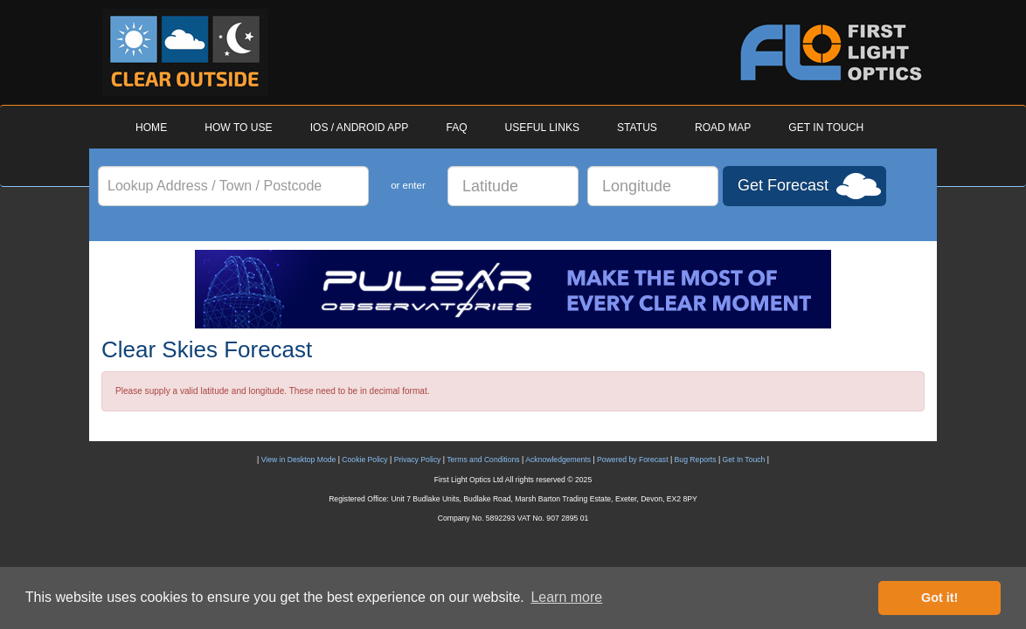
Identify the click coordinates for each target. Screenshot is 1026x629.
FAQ (456, 127)
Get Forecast (783, 185)
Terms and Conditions (483, 459)
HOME (151, 127)
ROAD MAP (723, 127)
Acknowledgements (558, 459)
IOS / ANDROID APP (359, 127)
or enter (408, 185)
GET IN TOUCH (825, 127)
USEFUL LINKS (542, 127)
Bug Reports (696, 459)
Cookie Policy (364, 459)
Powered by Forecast (633, 459)
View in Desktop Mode (298, 459)
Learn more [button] (566, 597)
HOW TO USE (238, 127)
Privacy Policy (417, 459)
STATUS (637, 127)
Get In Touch (744, 459)
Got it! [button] (939, 598)
